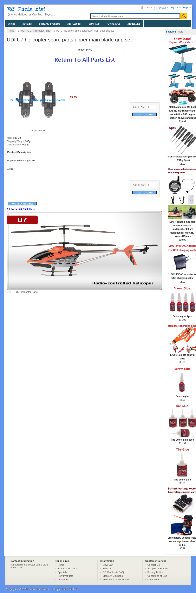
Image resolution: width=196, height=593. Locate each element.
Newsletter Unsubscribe (115, 579)
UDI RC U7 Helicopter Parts (35, 30)
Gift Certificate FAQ (113, 572)
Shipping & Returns (158, 568)
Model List (133, 23)
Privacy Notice (155, 572)
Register (186, 7)
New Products (65, 575)
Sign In (174, 7)
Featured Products (49, 23)
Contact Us (114, 23)
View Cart (94, 23)
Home (11, 23)
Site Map (107, 568)
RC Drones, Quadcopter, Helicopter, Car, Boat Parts (51, 589)
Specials (27, 23)
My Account (74, 23)
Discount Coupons (112, 575)
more (180, 31)
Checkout (161, 7)
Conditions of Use (157, 575)
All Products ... (66, 579)
